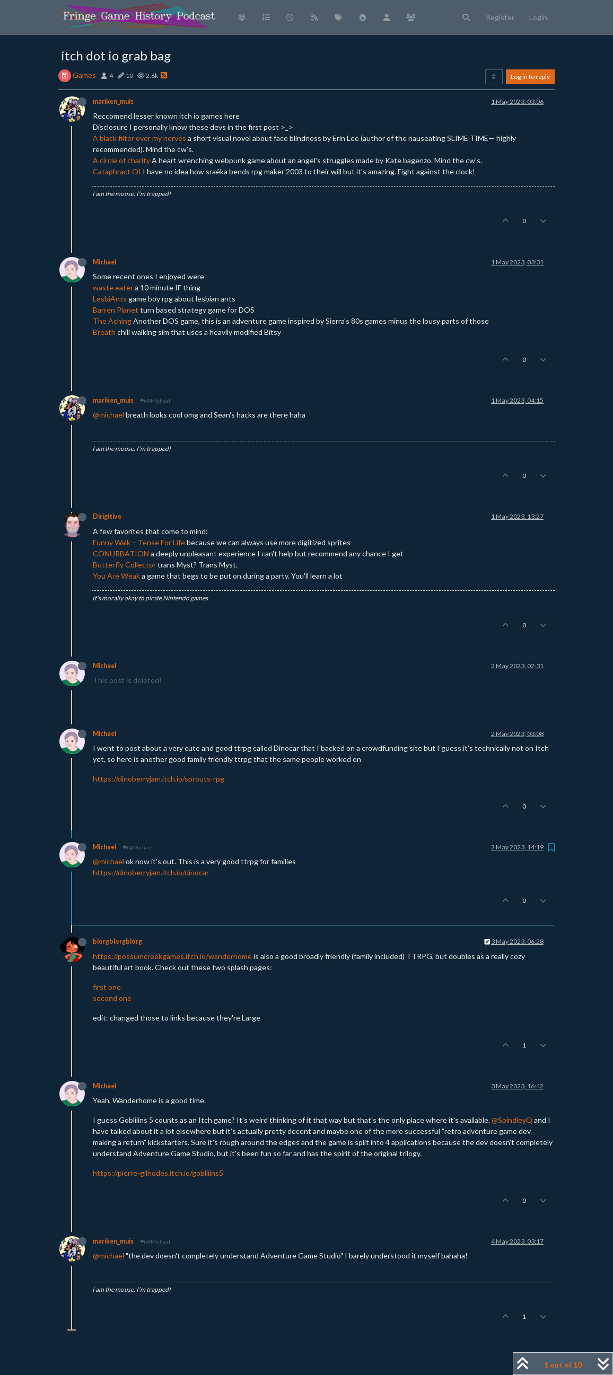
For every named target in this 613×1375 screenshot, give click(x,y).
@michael (108, 414)
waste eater (113, 287)
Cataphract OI (117, 171)
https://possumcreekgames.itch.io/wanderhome (172, 956)
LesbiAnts (110, 298)
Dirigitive (107, 516)
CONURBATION (121, 553)
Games (84, 74)
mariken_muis (113, 101)
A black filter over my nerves (139, 138)
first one (107, 986)
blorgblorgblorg (117, 941)
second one (112, 998)
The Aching (112, 320)
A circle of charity (121, 160)
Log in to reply (530, 77)
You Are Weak (116, 575)
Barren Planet (115, 309)
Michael (104, 262)
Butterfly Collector (124, 564)
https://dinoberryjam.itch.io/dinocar (151, 872)
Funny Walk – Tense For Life (139, 542)
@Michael (155, 400)
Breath (104, 331)
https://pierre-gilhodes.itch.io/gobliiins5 (158, 1172)
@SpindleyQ (512, 1119)
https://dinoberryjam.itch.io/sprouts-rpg (158, 778)
